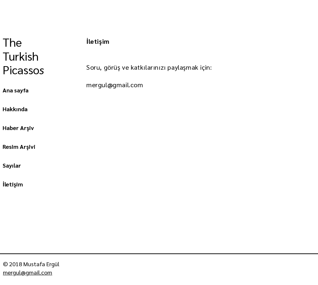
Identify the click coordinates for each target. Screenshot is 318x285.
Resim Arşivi (19, 146)
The (14, 41)
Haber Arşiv (18, 127)
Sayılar (12, 165)
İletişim (13, 184)
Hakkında (15, 109)
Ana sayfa (16, 90)
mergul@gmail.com (114, 84)
